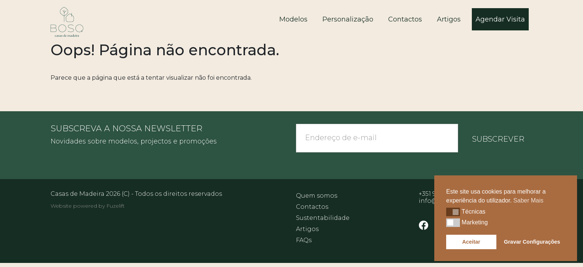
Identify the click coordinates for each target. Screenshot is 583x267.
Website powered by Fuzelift (88, 205)
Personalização (347, 19)
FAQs (304, 240)
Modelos (293, 19)
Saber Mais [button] (528, 200)
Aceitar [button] (471, 242)
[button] (453, 212)
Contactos (405, 19)
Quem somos (316, 195)
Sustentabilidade (323, 217)
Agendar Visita (500, 19)
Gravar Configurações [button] (532, 242)
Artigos (449, 19)
